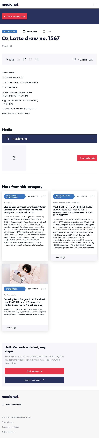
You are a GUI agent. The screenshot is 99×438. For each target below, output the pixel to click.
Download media (87, 157)
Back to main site (11, 405)
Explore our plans (34, 379)
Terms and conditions (10, 427)
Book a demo (34, 371)
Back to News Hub (14, 16)
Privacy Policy (7, 422)
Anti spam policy (8, 431)
